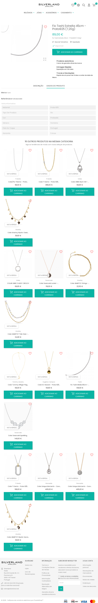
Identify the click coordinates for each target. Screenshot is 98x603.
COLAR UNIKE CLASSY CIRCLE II (18, 283)
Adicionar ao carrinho (70, 52)
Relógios (29, 12)
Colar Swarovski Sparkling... (18, 435)
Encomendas (87, 576)
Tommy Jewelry (18, 382)
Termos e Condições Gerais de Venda (48, 567)
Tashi (9, 93)
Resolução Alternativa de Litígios (47, 586)
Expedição (76, 42)
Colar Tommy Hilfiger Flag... (18, 385)
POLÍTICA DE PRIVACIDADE (69, 578)
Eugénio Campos (49, 382)
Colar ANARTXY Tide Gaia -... (18, 334)
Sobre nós (28, 565)
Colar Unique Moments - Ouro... (49, 486)
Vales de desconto (89, 586)
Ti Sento (18, 179)
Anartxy (18, 230)
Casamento (67, 12)
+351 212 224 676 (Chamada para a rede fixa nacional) (12, 584)
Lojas (27, 568)
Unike (80, 179)
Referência (5, 99)
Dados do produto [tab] (56, 86)
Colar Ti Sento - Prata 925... (49, 182)
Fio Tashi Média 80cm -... (79, 385)
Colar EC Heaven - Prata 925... (49, 385)
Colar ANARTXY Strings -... (79, 283)
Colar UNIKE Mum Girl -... (80, 182)
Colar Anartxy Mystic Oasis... (18, 232)
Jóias (40, 12)
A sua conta (88, 561)
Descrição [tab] (38, 86)
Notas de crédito (89, 580)
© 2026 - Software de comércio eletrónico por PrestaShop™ (22, 600)
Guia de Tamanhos (61, 42)
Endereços (86, 583)
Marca (4, 93)
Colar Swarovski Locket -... (49, 283)
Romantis (49, 483)
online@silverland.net (11, 589)
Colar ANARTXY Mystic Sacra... (18, 537)
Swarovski (49, 280)
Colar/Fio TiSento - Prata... (18, 182)
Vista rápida (11, 174)
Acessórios (52, 12)
